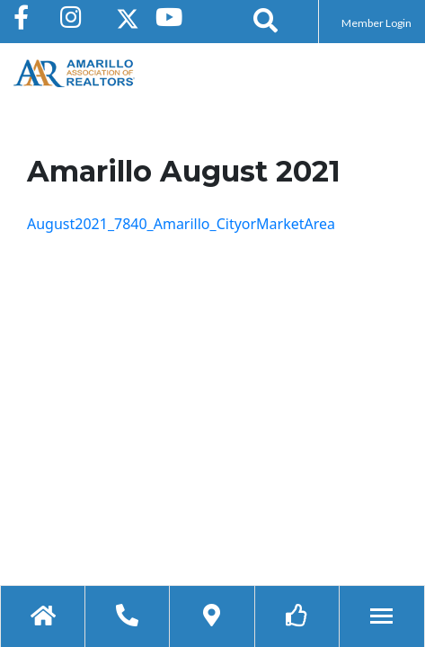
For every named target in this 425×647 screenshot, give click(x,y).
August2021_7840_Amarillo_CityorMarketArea (181, 224)
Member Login (376, 23)
